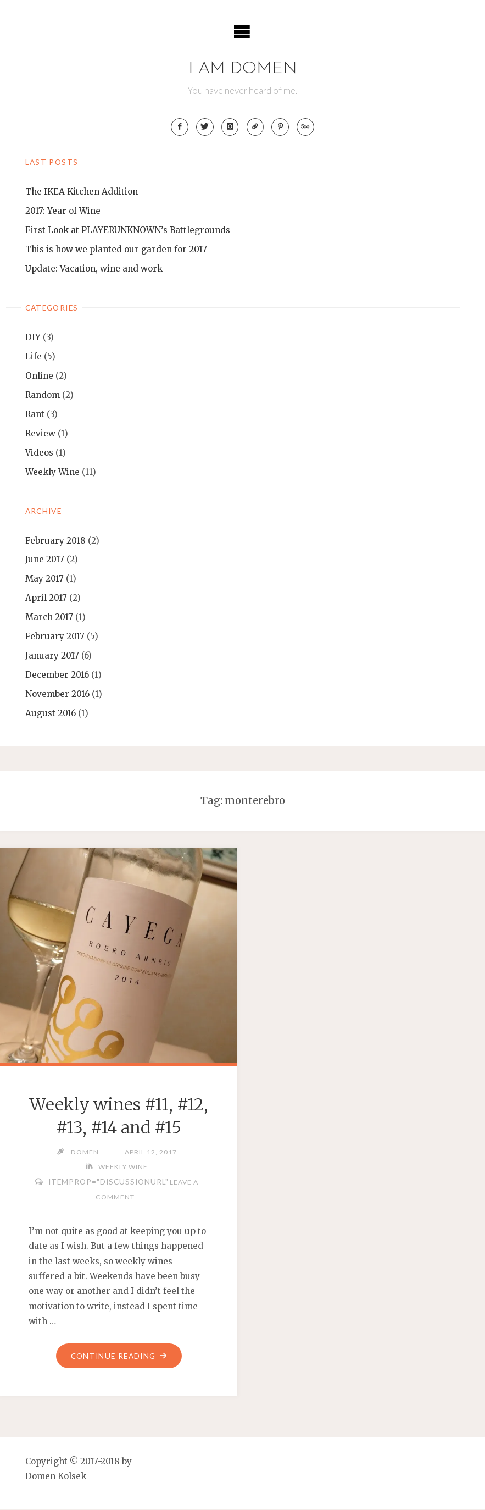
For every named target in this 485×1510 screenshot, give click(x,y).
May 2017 (44, 579)
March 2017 (49, 617)
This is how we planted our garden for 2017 (116, 250)
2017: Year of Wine (63, 211)
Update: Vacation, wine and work (94, 269)
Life (33, 357)
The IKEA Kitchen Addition (81, 192)
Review (40, 434)
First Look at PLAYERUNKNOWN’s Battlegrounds (127, 230)
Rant (34, 415)
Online (39, 376)
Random (42, 395)
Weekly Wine (52, 472)
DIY (33, 338)
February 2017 (55, 637)
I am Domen (242, 69)
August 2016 (50, 714)
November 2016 (57, 694)
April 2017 (46, 598)
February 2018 (55, 541)
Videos (39, 453)
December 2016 (57, 675)
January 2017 (52, 656)
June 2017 (44, 560)
